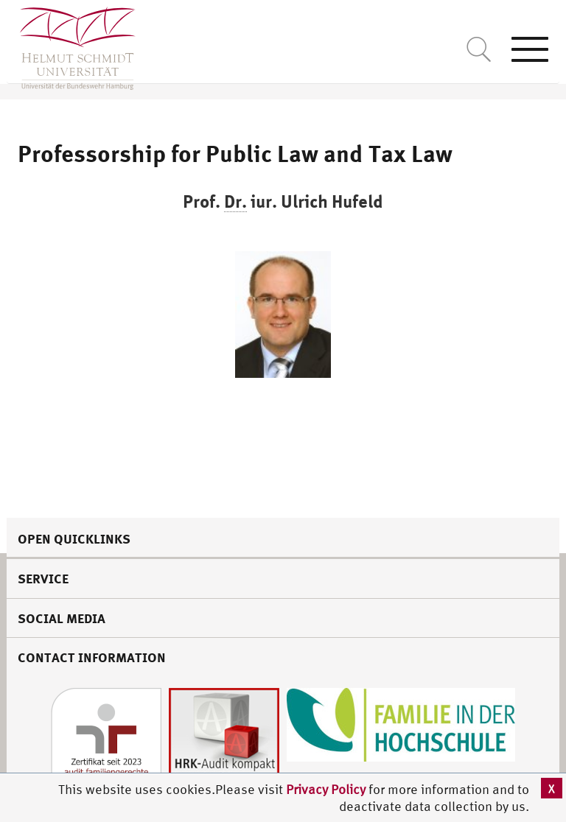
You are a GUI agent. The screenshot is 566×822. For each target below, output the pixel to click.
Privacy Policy (327, 789)
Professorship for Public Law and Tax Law (235, 153)
